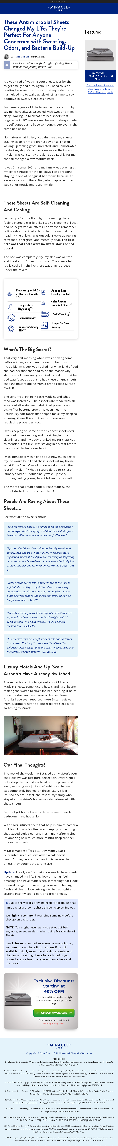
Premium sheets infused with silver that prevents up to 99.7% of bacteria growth (100, 89)
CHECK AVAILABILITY (54, 1013)
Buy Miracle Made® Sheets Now (101, 76)
